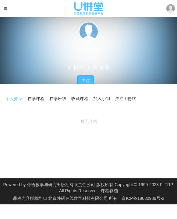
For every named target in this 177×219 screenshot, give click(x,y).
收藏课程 (79, 98)
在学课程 (35, 98)
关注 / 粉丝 (125, 98)
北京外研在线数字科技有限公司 (78, 198)
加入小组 (101, 98)
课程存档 (109, 190)
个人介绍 (14, 98)
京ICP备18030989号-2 (143, 198)
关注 (85, 80)
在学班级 (57, 98)
